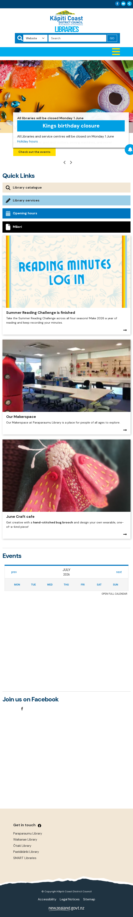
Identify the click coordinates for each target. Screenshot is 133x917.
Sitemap (89, 899)
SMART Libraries (24, 858)
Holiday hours (27, 141)
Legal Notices (70, 899)
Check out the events (34, 152)
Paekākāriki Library (26, 852)
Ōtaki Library (22, 846)
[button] (66, 51)
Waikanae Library (25, 839)
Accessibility (47, 899)
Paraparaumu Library (27, 833)
